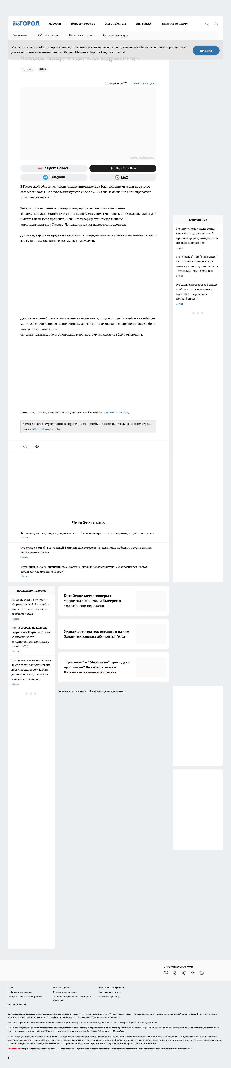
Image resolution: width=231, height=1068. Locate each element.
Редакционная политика (65, 992)
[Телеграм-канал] (54, 177)
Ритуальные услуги (115, 35)
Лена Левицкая (143, 83)
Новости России (83, 23)
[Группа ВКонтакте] (165, 972)
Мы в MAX (143, 23)
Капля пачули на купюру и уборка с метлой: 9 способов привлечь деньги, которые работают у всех (88, 535)
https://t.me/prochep (47, 429)
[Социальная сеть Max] (122, 177)
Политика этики (61, 987)
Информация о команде (20, 992)
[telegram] (38, 446)
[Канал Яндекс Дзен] (122, 168)
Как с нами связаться (109, 992)
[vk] (26, 446)
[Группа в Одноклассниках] (174, 972)
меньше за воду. (118, 412)
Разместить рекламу (109, 996)
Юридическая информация (112, 987)
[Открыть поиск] (207, 23)
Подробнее (118, 1031)
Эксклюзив (20, 35)
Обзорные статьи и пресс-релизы (25, 996)
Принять (206, 50)
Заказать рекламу (175, 23)
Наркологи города (81, 35)
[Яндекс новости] (54, 168)
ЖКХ (42, 69)
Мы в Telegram (115, 23)
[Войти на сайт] (216, 23)
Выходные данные (17, 1004)
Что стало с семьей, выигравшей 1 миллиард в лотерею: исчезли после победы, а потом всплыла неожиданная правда (88, 552)
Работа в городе (48, 35)
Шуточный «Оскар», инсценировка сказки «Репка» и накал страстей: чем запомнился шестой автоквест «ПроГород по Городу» (88, 572)
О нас (10, 987)
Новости (55, 23)
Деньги (28, 69)
